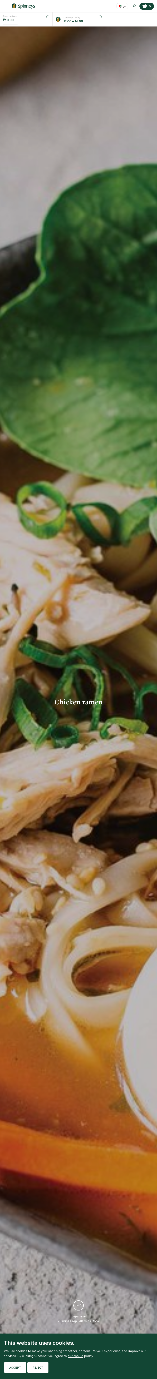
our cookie (75, 1356)
